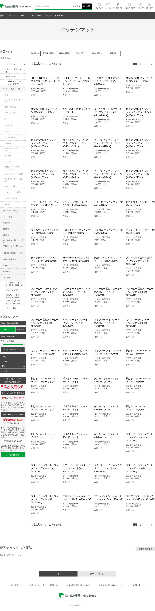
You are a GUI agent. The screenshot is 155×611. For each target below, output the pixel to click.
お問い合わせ (35, 15)
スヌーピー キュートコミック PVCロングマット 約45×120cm (139, 260)
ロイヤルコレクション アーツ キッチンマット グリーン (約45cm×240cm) (108, 174)
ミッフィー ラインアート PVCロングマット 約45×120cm (75, 322)
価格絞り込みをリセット (13, 349)
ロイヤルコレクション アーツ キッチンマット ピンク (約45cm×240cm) (76, 174)
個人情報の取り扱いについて (111, 585)
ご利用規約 (53, 585)
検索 (86, 6)
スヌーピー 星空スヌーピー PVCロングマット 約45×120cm (108, 291)
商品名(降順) (64, 53)
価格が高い (97, 53)
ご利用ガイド (33, 585)
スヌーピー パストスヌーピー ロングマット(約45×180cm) (139, 468)
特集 (2, 15)
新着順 (113, 53)
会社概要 (14, 585)
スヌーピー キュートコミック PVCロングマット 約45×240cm (76, 291)
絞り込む (7, 329)
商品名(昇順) (48, 53)
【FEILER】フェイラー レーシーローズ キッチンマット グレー (77, 81)
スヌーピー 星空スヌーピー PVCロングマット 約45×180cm (139, 291)
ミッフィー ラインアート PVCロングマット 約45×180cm (106, 322)
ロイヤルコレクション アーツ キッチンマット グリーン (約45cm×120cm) (45, 143)
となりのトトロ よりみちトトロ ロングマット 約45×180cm (108, 81)
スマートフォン (97, 574)
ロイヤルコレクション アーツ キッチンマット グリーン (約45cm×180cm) (140, 143)
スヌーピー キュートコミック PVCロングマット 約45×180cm (44, 291)
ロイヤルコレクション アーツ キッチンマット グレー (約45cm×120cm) (76, 143)
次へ (146, 64)
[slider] (2, 344)
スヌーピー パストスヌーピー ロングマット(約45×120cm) (76, 468)
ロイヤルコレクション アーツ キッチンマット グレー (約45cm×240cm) (139, 174)
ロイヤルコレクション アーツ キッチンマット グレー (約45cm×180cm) (44, 174)
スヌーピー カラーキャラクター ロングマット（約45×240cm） (44, 468)
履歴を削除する (145, 549)
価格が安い (81, 53)
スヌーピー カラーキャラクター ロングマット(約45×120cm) (108, 468)
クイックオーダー (54, 15)
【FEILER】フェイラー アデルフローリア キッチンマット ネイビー (45, 81)
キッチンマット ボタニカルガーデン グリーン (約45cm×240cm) (108, 112)
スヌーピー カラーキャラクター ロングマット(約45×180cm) (44, 499)
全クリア (21, 329)
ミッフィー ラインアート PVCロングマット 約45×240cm (138, 322)
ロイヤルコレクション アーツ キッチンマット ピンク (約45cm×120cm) (139, 112)
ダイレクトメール (17, 15)
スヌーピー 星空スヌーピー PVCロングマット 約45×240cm (44, 322)
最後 (152, 64)
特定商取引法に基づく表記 (78, 585)
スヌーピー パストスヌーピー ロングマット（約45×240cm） (139, 437)
